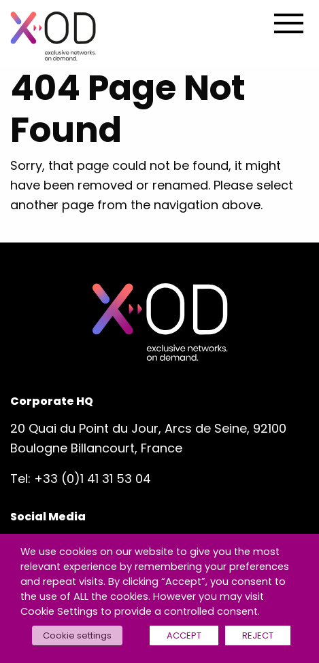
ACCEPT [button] (184, 635)
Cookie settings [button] (77, 635)
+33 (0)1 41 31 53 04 (92, 478)
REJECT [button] (257, 635)
